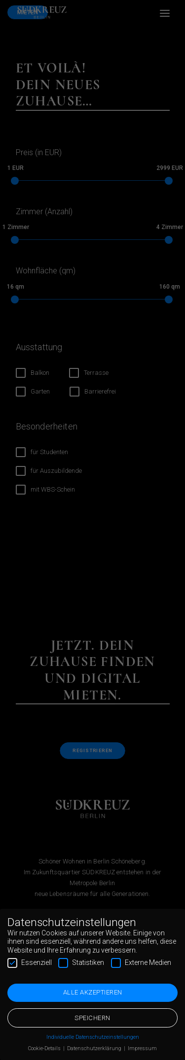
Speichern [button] (92, 1017)
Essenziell (29, 961)
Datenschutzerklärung (95, 1047)
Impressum (142, 1047)
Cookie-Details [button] (45, 1047)
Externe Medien (141, 961)
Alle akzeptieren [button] (92, 991)
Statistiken (81, 961)
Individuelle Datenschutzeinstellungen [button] (92, 1036)
